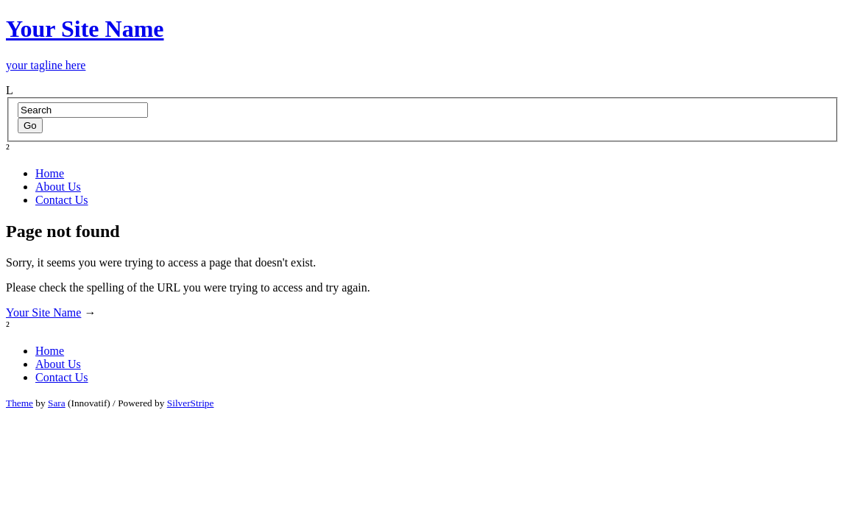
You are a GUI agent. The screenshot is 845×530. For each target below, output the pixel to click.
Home (49, 173)
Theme (19, 403)
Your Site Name (43, 312)
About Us (58, 186)
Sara (57, 403)
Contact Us (61, 200)
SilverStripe (190, 403)
